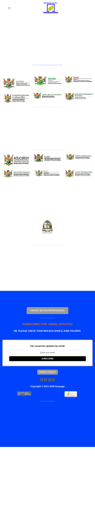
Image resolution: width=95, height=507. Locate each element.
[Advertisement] (48, 43)
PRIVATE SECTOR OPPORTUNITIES (47, 312)
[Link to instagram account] (49, 382)
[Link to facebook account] (41, 382)
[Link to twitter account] (45, 382)
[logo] (50, 8)
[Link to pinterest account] (53, 382)
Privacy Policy (47, 374)
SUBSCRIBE (47, 361)
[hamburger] (9, 8)
